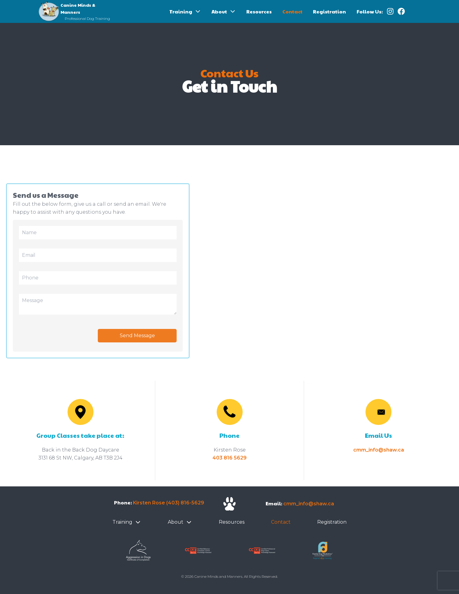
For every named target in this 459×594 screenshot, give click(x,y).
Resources (259, 11)
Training (180, 11)
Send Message (137, 335)
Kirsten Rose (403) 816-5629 (168, 503)
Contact (292, 11)
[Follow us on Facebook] (399, 12)
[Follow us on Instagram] (388, 12)
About (219, 11)
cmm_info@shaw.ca (378, 450)
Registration (329, 11)
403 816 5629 (229, 458)
